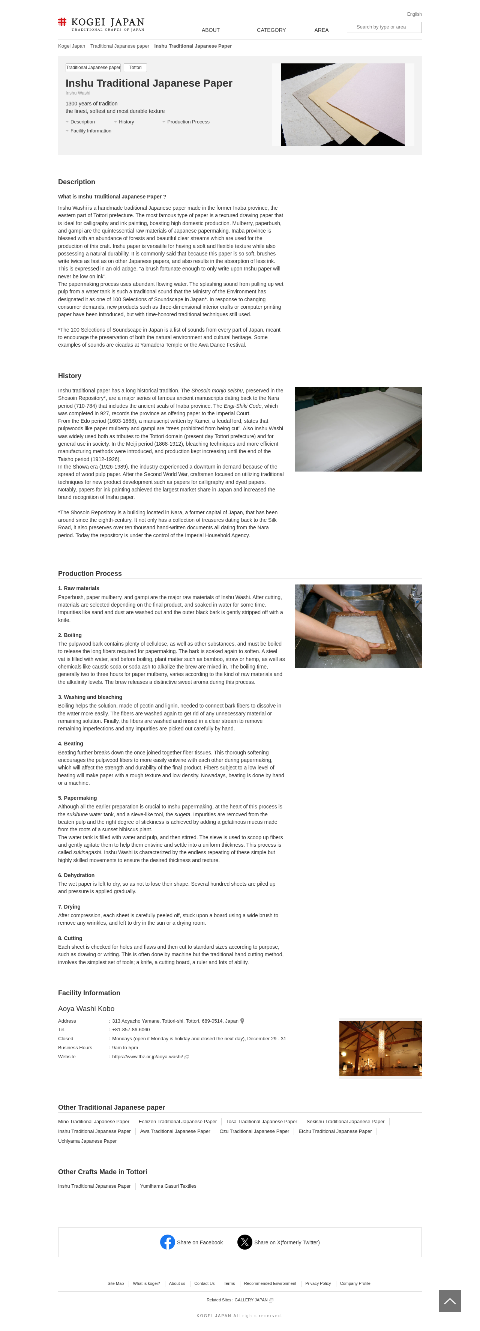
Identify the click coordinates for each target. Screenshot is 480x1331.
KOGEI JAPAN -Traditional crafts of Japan (101, 25)
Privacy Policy (318, 1283)
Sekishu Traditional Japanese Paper (346, 1121)
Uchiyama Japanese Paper (87, 1141)
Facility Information (90, 131)
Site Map (116, 1283)
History (126, 122)
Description (82, 122)
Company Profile (355, 1283)
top (441, 1292)
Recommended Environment (270, 1283)
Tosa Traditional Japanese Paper (261, 1121)
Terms (229, 1283)
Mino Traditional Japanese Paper (93, 1121)
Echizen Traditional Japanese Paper (178, 1121)
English (414, 14)
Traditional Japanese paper (119, 46)
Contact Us (204, 1283)
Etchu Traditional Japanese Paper (335, 1131)
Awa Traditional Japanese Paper (175, 1131)
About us (177, 1283)
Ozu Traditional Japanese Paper (255, 1131)
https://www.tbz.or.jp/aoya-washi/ (150, 1056)
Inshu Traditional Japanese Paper (94, 1131)
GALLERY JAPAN (254, 1300)
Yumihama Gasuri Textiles (168, 1186)
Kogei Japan (71, 46)
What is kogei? (146, 1283)
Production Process (188, 122)
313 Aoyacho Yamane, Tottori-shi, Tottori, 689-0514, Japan (175, 1021)
